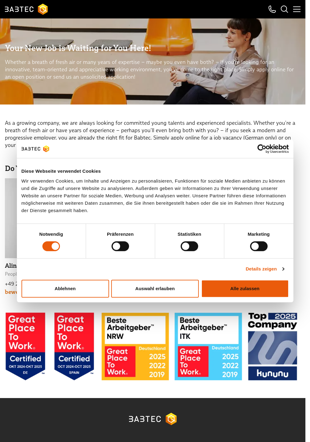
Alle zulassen (244, 288)
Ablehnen (65, 288)
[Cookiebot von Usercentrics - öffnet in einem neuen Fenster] (262, 148)
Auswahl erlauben (155, 288)
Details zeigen (261, 268)
